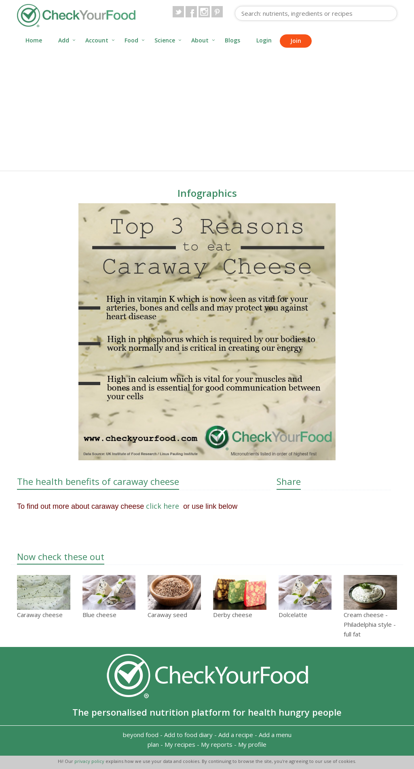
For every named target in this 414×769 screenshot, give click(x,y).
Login (264, 40)
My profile (252, 744)
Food (131, 40)
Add (63, 40)
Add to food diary (188, 735)
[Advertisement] (207, 109)
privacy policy (90, 761)
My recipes (180, 744)
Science (164, 40)
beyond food (140, 735)
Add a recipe (235, 735)
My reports (216, 744)
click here (163, 506)
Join (295, 40)
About (200, 40)
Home (33, 40)
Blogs (232, 40)
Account (96, 40)
